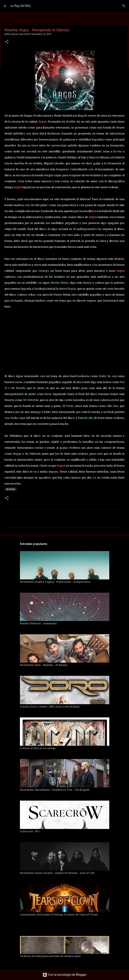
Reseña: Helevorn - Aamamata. (38, 623)
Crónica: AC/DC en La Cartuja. (38, 748)
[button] (6, 41)
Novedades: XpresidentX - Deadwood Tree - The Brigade (55, 789)
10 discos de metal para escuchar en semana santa (50, 956)
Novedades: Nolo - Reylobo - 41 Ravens (43, 665)
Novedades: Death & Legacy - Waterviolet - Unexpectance (55, 581)
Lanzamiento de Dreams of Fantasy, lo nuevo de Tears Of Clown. (59, 914)
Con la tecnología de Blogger (64, 974)
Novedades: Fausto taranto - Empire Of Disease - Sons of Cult (57, 872)
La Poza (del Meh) (20, 6)
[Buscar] (124, 5)
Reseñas (10, 489)
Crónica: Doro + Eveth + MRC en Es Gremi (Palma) (49, 706)
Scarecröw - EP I (30, 831)
